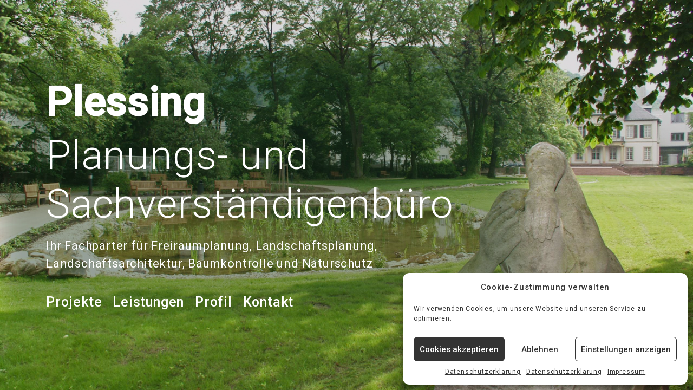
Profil (213, 302)
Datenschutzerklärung (483, 371)
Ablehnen (539, 349)
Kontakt (268, 302)
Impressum (626, 371)
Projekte (74, 302)
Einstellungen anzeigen (626, 349)
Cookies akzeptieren (459, 349)
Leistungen (148, 302)
